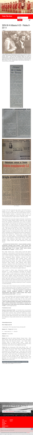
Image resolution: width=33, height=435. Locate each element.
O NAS (3, 419)
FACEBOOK (11, 419)
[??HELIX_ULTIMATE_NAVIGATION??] (30, 20)
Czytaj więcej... (28, 432)
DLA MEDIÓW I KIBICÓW (4, 424)
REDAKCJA (3, 427)
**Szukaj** (19, 15)
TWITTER (11, 421)
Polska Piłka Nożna (7, 16)
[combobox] (22, 18)
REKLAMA (3, 422)
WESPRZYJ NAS (4, 421)
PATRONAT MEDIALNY (5, 426)
